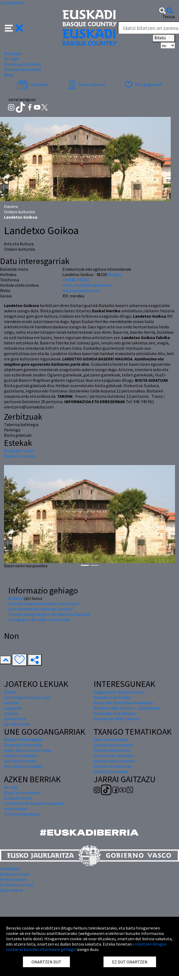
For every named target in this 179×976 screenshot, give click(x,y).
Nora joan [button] (13, 53)
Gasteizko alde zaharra (115, 713)
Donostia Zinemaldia (23, 744)
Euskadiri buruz (18, 798)
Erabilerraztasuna (16, 884)
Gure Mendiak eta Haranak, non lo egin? (44, 603)
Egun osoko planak (111, 739)
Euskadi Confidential (112, 766)
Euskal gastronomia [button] (22, 64)
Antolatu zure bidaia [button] (22, 69)
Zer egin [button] (11, 58)
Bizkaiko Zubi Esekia (112, 697)
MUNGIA (15, 598)
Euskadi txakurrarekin (113, 744)
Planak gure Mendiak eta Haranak (38, 619)
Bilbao (10, 692)
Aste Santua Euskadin (23, 766)
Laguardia (13, 708)
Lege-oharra (11, 890)
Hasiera (11, 206)
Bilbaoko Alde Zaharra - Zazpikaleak (127, 708)
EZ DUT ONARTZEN (130, 962)
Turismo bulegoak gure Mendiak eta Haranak (49, 614)
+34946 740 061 (76, 279)
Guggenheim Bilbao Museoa (119, 692)
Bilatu (163, 38)
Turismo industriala (111, 750)
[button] (14, 27)
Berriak (10, 787)
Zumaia (11, 713)
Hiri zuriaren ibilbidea (113, 755)
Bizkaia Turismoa (19, 456)
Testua (168, 16)
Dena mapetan (85, 84)
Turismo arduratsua (22, 814)
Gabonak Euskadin (20, 755)
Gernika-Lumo (17, 724)
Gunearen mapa (14, 874)
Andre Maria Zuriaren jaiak (27, 750)
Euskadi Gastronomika (114, 761)
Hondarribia (15, 718)
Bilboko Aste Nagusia (23, 739)
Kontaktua (10, 868)
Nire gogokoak (142, 84)
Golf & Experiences (111, 771)
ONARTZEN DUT (46, 962)
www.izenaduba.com (80, 290)
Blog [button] (8, 74)
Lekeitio (11, 702)
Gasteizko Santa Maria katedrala (123, 702)
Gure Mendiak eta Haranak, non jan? (40, 609)
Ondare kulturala (19, 211)
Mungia (114, 274)
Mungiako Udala (18, 450)
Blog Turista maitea (22, 792)
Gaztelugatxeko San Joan (27, 697)
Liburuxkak (33, 84)
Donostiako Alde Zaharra (116, 718)
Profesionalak (13, 879)
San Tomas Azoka (20, 761)
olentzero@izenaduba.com (87, 285)
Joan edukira (11, 2)
